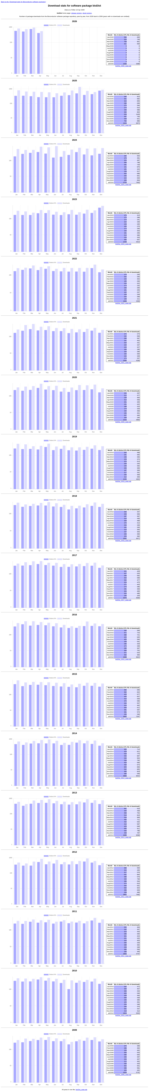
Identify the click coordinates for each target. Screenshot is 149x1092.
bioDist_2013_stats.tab (123, 837)
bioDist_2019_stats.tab (123, 481)
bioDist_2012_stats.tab (123, 897)
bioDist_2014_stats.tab (123, 778)
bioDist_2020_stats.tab (123, 422)
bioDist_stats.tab (81, 1089)
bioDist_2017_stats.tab (123, 600)
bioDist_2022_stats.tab (123, 303)
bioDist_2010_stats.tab (123, 1015)
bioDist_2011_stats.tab (123, 956)
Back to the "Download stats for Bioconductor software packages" (23, 2)
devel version (87, 13)
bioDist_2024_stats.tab (123, 185)
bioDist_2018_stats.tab (123, 541)
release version (76, 13)
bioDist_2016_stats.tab (123, 659)
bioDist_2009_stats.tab (123, 1075)
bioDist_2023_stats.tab (123, 244)
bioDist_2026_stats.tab (123, 66)
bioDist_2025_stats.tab (123, 125)
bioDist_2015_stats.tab (123, 719)
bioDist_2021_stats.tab (123, 363)
